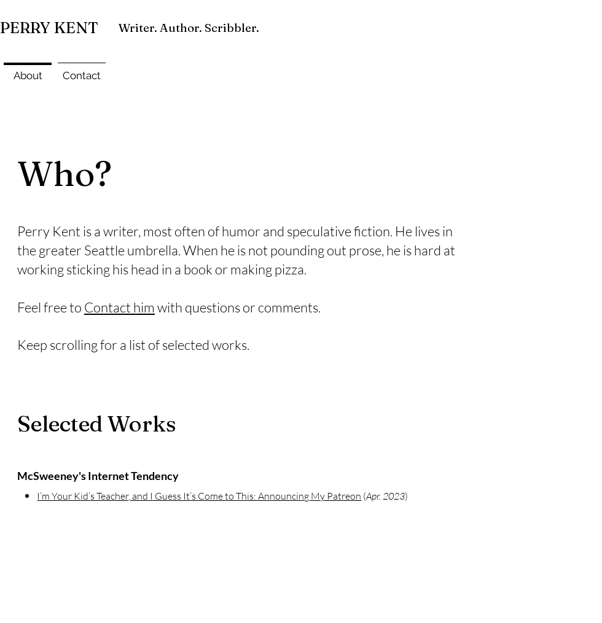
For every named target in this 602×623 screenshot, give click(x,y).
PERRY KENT (49, 27)
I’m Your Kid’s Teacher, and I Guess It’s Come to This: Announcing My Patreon (199, 496)
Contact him (119, 307)
